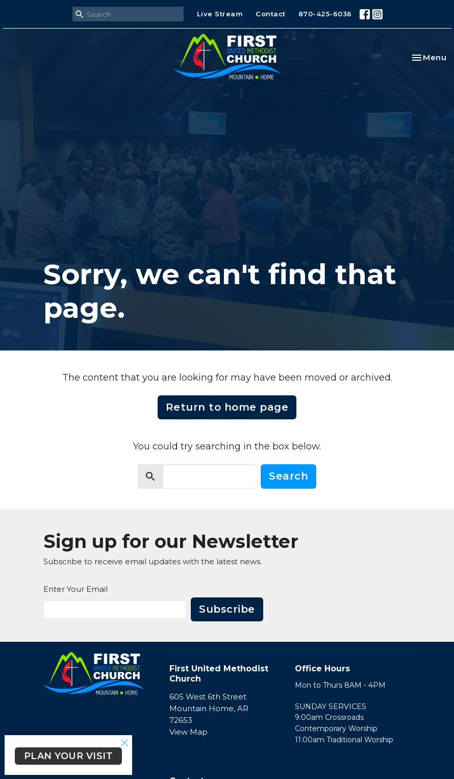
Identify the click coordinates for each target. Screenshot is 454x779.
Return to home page (227, 407)
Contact (271, 14)
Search (288, 476)
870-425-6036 (325, 14)
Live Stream (220, 14)
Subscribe (227, 609)
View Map (188, 732)
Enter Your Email (75, 589)
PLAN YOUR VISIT (68, 756)
